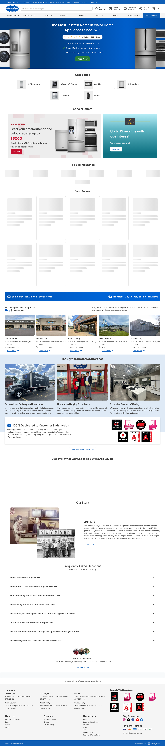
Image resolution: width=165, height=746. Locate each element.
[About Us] (94, 2)
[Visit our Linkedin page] (141, 719)
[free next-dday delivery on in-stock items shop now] (82, 58)
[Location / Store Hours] (12, 719)
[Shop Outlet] (11, 2)
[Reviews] (77, 2)
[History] (7, 722)
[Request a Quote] (41, 2)
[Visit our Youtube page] (137, 719)
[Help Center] (66, 2)
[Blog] (85, 2)
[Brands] (46, 722)
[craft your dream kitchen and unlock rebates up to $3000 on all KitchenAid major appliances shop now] (16, 151)
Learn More (90, 544)
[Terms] (85, 730)
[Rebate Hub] (54, 2)
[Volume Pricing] (49, 725)
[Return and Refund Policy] (91, 735)
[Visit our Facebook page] (132, 719)
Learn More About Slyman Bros (82, 449)
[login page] (144, 8)
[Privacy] (85, 727)
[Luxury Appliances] (25, 2)
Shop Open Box (151, 15)
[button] (115, 9)
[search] (56, 9)
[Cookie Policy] (88, 732)
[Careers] (7, 727)
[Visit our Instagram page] (124, 719)
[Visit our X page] (128, 719)
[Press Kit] (86, 725)
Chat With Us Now (82, 667)
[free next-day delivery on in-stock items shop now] (116, 149)
